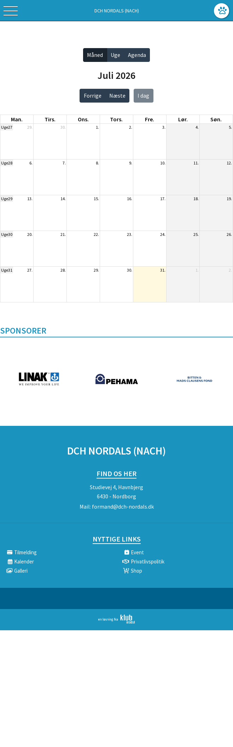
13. (30, 198)
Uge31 (6, 270)
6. (31, 163)
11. (196, 163)
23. (129, 234)
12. (229, 163)
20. (30, 234)
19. (229, 198)
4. (197, 127)
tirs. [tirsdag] (50, 119)
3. (163, 127)
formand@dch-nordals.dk (123, 506)
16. (129, 198)
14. (63, 198)
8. (97, 163)
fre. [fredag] (149, 119)
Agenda (137, 54)
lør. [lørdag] (183, 119)
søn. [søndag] (216, 119)
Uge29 (6, 198)
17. (162, 198)
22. (96, 234)
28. (63, 270)
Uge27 (6, 127)
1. (97, 127)
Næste (117, 95)
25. (196, 234)
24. (162, 234)
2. (130, 127)
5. (230, 127)
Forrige (92, 95)
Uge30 (6, 234)
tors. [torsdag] (116, 119)
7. (64, 163)
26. (229, 234)
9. (130, 163)
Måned (95, 54)
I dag (143, 95)
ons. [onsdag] (83, 119)
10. (162, 163)
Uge (115, 54)
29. (30, 127)
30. (63, 127)
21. (63, 234)
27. (30, 270)
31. (162, 270)
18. (196, 198)
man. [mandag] (17, 119)
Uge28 (6, 163)
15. (96, 198)
